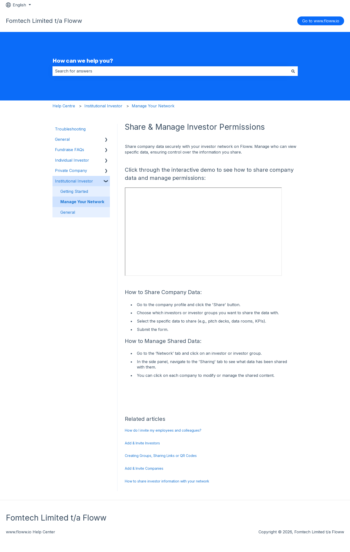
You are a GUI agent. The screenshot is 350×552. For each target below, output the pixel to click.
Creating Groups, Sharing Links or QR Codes (161, 455)
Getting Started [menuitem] (74, 191)
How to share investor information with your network (167, 481)
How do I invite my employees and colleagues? (163, 430)
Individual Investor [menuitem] (72, 160)
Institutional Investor (103, 105)
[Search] (293, 71)
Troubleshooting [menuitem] (70, 129)
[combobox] (170, 71)
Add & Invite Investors (142, 443)
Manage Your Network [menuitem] (82, 201)
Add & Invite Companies (144, 468)
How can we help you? (82, 60)
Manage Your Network (153, 105)
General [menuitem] (62, 139)
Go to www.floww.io (320, 20)
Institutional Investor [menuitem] (74, 181)
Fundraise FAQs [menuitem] (69, 149)
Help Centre (63, 105)
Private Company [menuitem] (71, 170)
